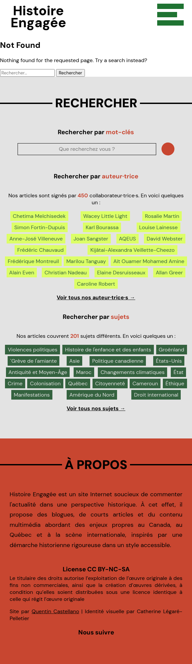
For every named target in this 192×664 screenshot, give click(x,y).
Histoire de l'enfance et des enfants (108, 349)
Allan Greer (169, 272)
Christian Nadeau (65, 272)
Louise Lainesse (158, 227)
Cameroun (145, 383)
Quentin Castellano (55, 611)
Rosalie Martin (162, 216)
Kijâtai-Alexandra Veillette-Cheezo (132, 249)
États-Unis (169, 360)
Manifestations (32, 394)
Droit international (156, 394)
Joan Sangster (91, 238)
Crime (15, 383)
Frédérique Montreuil (33, 261)
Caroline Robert (96, 283)
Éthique (174, 383)
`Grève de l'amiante (33, 360)
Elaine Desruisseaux (121, 272)
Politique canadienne (118, 360)
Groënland (171, 349)
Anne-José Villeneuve (36, 238)
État (178, 372)
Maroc (84, 372)
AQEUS (127, 238)
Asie (74, 360)
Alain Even (21, 272)
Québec (78, 383)
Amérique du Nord (91, 394)
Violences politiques (32, 349)
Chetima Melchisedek (39, 216)
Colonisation (45, 383)
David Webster (164, 238)
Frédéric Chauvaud (40, 249)
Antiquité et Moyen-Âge (38, 372)
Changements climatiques (132, 372)
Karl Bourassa (102, 227)
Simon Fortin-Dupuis (39, 227)
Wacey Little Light (105, 216)
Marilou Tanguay (86, 261)
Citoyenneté (110, 383)
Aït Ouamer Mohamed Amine (148, 261)
